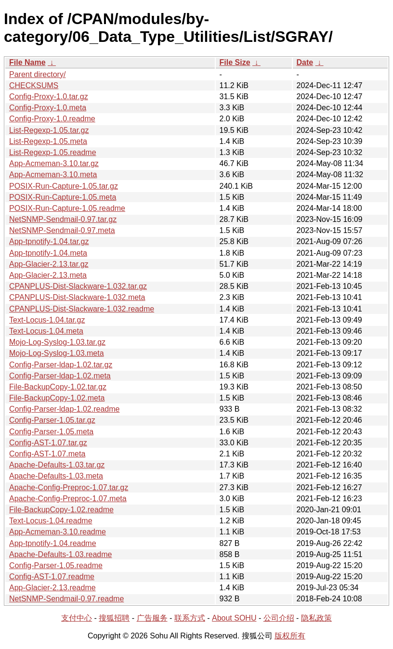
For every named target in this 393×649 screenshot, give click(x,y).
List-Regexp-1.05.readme (52, 152)
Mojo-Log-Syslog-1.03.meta (56, 353)
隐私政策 (316, 618)
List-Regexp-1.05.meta (48, 141)
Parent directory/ (37, 74)
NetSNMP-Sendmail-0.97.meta (62, 230)
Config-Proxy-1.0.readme (52, 119)
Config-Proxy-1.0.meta (47, 108)
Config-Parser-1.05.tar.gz (52, 420)
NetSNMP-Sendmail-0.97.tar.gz (63, 219)
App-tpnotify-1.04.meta (48, 253)
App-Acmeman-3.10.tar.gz (54, 163)
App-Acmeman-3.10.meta (53, 174)
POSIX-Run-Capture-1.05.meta (62, 197)
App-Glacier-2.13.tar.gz (49, 264)
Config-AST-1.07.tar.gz (48, 443)
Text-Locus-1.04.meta (46, 331)
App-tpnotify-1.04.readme (52, 543)
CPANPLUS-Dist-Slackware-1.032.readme (81, 309)
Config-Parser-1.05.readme (56, 565)
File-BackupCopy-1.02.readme (61, 510)
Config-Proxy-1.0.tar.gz (48, 96)
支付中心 (76, 618)
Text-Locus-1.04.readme (50, 521)
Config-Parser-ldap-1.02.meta (60, 376)
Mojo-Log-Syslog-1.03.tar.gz (57, 342)
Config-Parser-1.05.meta (51, 432)
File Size (235, 62)
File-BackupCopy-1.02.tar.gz (57, 387)
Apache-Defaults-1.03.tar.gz (57, 465)
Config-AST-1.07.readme (51, 576)
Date (305, 62)
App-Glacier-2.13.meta (48, 275)
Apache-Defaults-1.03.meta (56, 476)
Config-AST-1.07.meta (47, 454)
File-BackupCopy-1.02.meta (57, 398)
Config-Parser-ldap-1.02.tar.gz (60, 365)
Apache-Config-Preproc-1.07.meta (68, 498)
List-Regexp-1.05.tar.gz (49, 130)
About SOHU (234, 618)
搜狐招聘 (114, 618)
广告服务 (152, 618)
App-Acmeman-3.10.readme (57, 532)
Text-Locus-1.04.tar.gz (47, 320)
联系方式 (189, 618)
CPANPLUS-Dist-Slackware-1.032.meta (77, 297)
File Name (27, 62)
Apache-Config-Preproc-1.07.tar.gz (68, 487)
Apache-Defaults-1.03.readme (60, 554)
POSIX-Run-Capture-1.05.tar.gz (63, 186)
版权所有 (290, 636)
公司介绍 (278, 618)
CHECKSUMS (33, 85)
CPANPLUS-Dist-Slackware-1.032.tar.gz (78, 286)
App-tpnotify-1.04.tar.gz (49, 241)
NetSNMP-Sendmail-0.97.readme (66, 599)
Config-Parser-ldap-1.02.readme (64, 409)
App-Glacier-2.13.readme (52, 588)
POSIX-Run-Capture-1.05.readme (67, 208)
